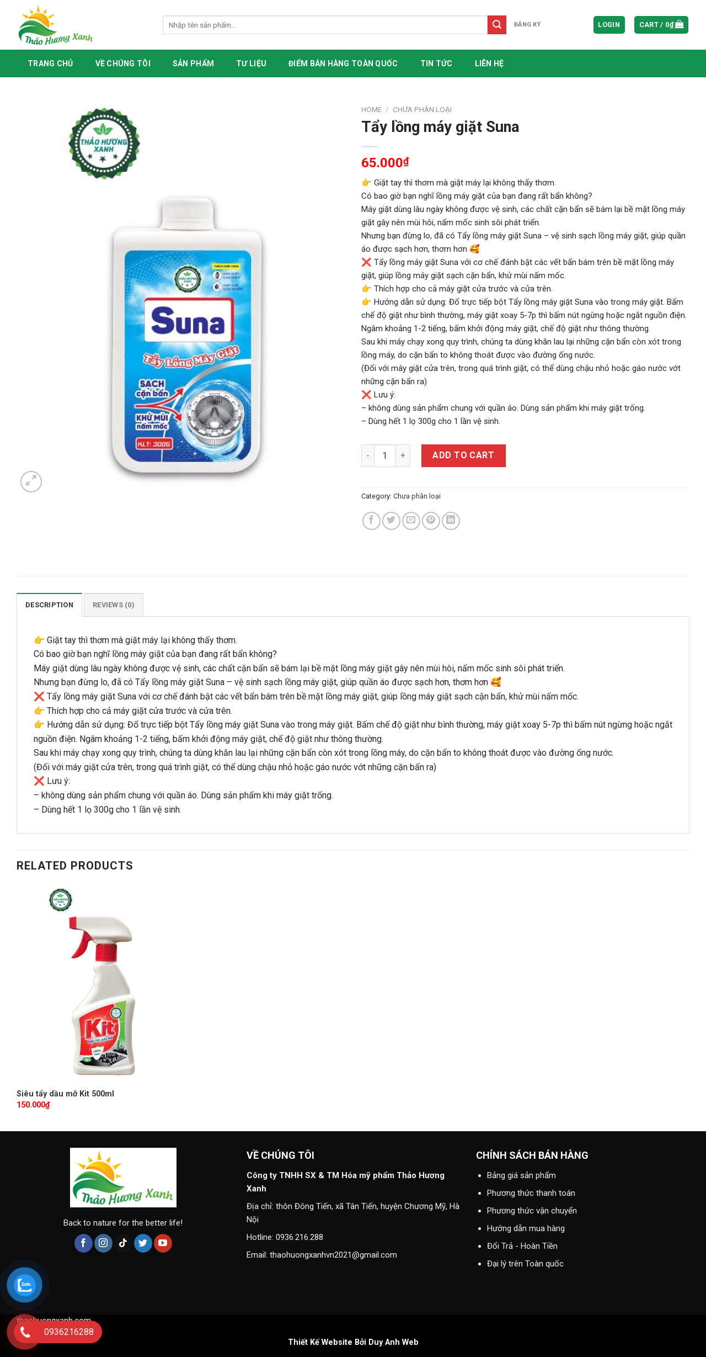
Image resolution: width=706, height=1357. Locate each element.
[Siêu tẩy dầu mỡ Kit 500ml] (96, 983)
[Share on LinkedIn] (451, 521)
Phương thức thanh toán (531, 1193)
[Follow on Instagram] (103, 1243)
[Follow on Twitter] (143, 1243)
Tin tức (436, 63)
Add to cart (463, 455)
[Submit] (497, 24)
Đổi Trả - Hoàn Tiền (522, 1246)
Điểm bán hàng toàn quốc (343, 63)
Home (371, 109)
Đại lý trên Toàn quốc (525, 1264)
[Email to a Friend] (411, 521)
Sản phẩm (193, 63)
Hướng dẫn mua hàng (526, 1228)
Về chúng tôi (123, 63)
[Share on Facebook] (371, 521)
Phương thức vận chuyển (532, 1211)
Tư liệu (251, 63)
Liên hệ (489, 63)
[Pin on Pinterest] (431, 521)
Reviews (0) (114, 605)
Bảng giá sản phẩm (521, 1175)
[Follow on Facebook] (83, 1243)
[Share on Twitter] (391, 521)
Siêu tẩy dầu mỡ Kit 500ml (65, 1094)
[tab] (49, 604)
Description (49, 605)
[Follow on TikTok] (123, 1243)
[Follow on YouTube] (163, 1243)
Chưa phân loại (422, 109)
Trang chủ (50, 63)
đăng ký (527, 24)
